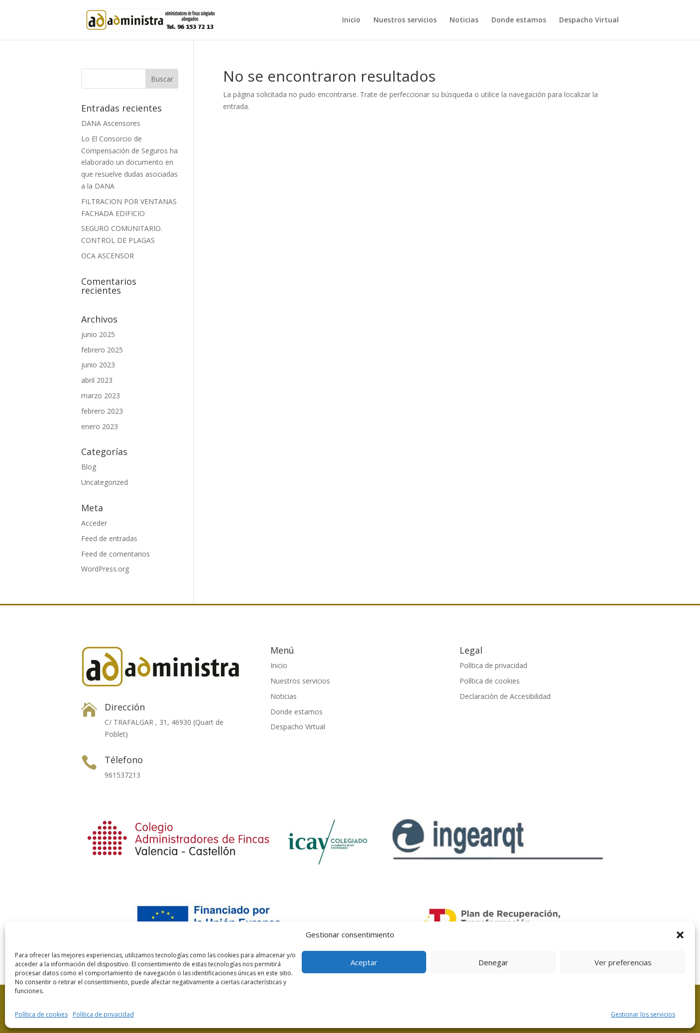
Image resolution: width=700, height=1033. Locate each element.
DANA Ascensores (110, 123)
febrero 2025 (102, 349)
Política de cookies (41, 1014)
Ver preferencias (623, 962)
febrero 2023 (102, 411)
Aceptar (363, 962)
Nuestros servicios (405, 20)
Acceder (94, 523)
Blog (88, 466)
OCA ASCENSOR (107, 255)
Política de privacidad (103, 1014)
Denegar (493, 962)
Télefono (124, 760)
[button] (680, 935)
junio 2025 (98, 334)
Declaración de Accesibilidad (505, 696)
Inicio (351, 20)
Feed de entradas (109, 538)
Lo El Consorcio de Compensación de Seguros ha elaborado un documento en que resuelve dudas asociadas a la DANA (129, 162)
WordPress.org (105, 569)
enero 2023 (99, 426)
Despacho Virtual (589, 20)
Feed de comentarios (115, 554)
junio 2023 (98, 364)
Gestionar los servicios (643, 1014)
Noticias (464, 20)
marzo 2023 (100, 395)
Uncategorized (104, 482)
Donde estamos (518, 20)
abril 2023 (97, 380)
